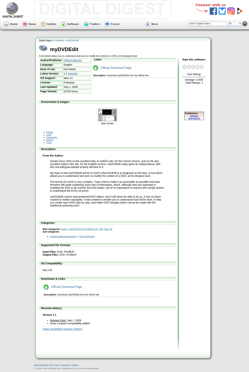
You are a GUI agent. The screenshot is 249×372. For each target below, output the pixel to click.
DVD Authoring (87, 236)
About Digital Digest (41, 365)
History (49, 140)
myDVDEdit (73, 40)
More (151, 24)
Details (49, 132)
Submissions (66, 365)
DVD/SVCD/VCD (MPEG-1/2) (83, 229)
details (72, 73)
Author (64, 229)
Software (70, 24)
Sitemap (75, 365)
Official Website (73, 60)
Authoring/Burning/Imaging (63, 236)
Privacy (57, 365)
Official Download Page (112, 67)
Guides (48, 24)
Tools (49, 142)
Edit (101, 229)
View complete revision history (62, 329)
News (29, 24)
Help (51, 365)
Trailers (92, 24)
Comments (51, 137)
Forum (111, 24)
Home (11, 24)
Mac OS (108, 229)
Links (49, 135)
